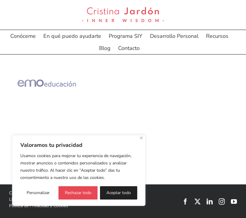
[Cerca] (141, 138)
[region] (78, 170)
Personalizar (38, 193)
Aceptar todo (118, 193)
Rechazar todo (78, 193)
